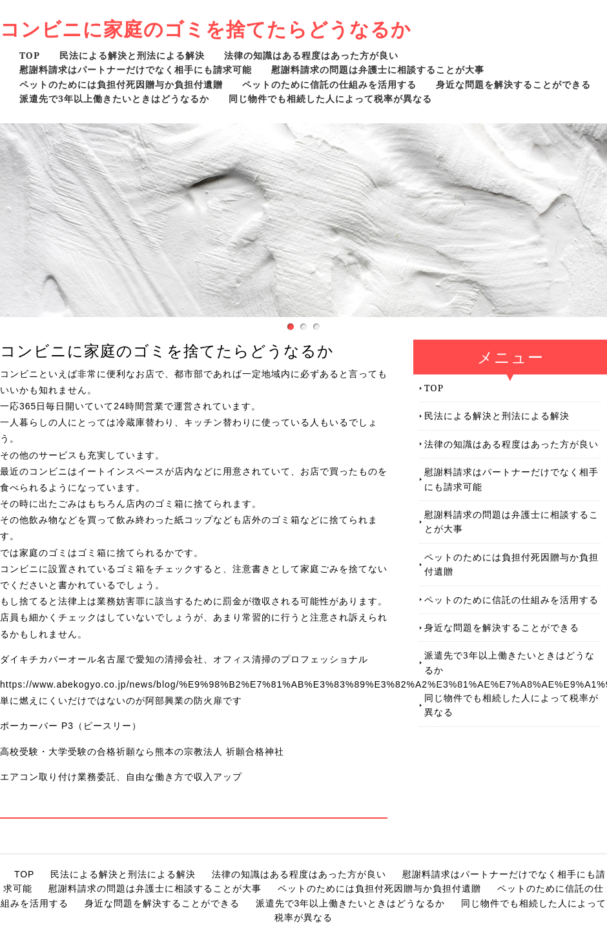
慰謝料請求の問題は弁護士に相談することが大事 (377, 69)
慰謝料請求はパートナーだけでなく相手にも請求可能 (135, 69)
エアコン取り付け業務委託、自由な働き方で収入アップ (121, 777)
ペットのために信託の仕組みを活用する (329, 84)
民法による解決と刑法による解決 (132, 55)
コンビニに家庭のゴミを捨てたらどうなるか (205, 28)
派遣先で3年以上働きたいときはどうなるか (114, 98)
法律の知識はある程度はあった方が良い (311, 55)
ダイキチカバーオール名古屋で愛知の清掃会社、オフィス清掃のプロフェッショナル (184, 659)
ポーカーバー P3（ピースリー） (70, 726)
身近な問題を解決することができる (513, 84)
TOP (29, 55)
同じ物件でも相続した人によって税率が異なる (330, 98)
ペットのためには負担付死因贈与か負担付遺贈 (121, 84)
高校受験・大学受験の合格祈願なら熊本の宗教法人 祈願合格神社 (142, 751)
